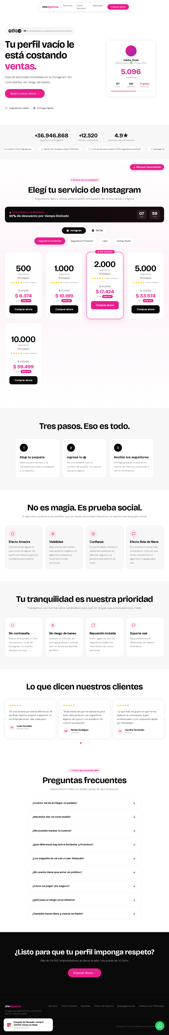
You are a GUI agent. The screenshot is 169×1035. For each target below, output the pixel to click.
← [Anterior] (5, 718)
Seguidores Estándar (49, 241)
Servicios (67, 5)
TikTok (97, 230)
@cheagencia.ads (126, 1006)
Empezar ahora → (84, 973)
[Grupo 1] (81, 743)
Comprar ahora (23, 309)
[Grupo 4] (88, 743)
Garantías (97, 5)
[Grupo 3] (85, 743)
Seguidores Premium (82, 241)
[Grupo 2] (83, 743)
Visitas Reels (124, 241)
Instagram (73, 230)
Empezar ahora (118, 7)
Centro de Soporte (104, 1006)
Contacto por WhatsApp (151, 1006)
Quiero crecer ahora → (24, 93)
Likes (105, 241)
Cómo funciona (81, 7)
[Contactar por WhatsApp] (159, 1025)
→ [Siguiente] (164, 718)
